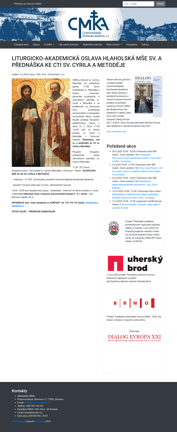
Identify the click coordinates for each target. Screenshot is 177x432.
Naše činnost (113, 44)
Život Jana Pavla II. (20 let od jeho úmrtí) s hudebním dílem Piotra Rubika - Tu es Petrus (137, 171)
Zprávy (36, 44)
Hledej (160, 3)
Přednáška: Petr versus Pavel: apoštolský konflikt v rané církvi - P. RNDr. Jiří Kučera (137, 158)
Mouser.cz (39, 421)
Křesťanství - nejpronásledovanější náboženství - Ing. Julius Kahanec (134, 184)
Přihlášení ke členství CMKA (27, 3)
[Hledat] (138, 3)
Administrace (18, 421)
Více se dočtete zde (116, 131)
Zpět (62, 74)
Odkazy (145, 44)
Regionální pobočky (92, 44)
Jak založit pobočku (69, 44)
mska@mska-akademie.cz (37, 402)
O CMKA (48, 44)
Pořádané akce (21, 44)
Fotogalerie (131, 44)
